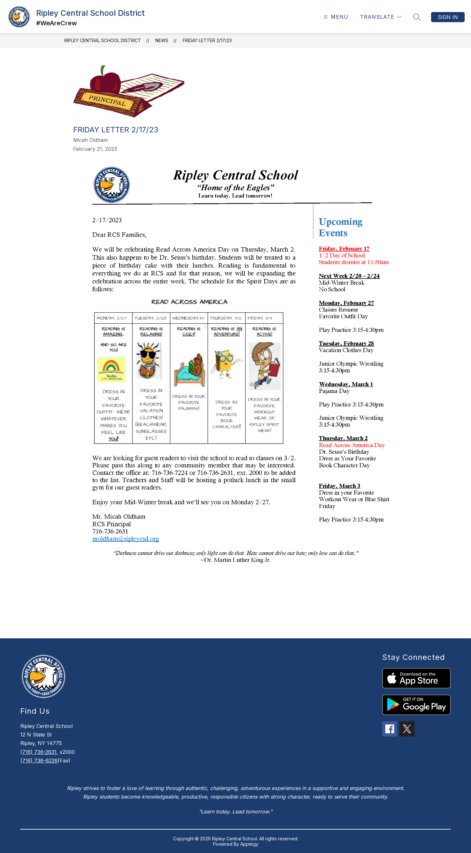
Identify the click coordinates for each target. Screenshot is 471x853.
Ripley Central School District (102, 40)
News (161, 40)
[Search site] (417, 17)
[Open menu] (335, 17)
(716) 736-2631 (38, 752)
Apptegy (249, 844)
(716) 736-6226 (39, 760)
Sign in (448, 17)
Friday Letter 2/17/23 (207, 40)
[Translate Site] (380, 17)
